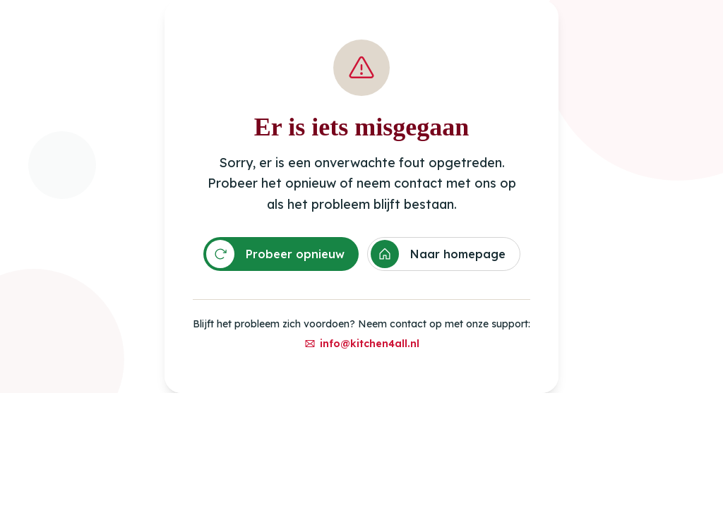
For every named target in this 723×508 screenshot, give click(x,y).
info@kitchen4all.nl (361, 343)
